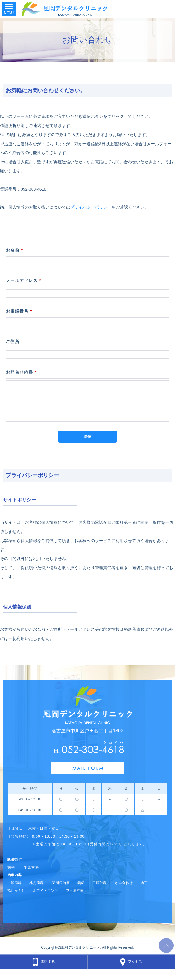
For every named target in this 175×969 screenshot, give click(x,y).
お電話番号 (19, 311)
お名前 (14, 250)
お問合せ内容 (21, 372)
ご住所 (12, 341)
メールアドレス (23, 280)
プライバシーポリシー (90, 207)
